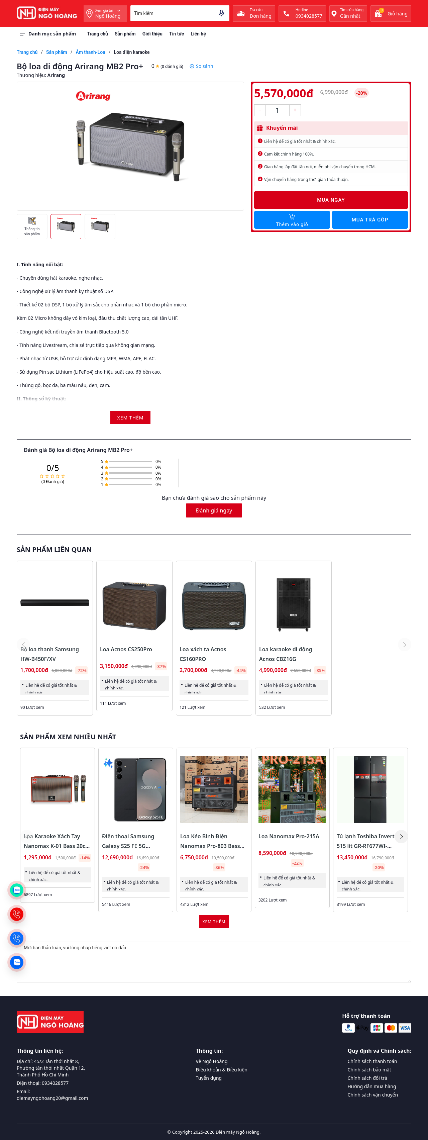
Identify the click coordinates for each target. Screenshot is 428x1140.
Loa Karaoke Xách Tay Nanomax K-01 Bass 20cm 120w (57, 846)
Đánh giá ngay (214, 510)
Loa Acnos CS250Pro (126, 649)
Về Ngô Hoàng (212, 1061)
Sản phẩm (125, 33)
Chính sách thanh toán (372, 1061)
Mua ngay (331, 200)
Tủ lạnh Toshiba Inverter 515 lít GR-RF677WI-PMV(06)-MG (368, 846)
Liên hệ (198, 33)
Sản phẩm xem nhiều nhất (68, 737)
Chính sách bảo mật (369, 1069)
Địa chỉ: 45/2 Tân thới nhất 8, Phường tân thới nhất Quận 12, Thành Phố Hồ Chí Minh (51, 1068)
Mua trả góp (370, 220)
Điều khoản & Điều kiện (221, 1069)
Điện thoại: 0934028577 (43, 1083)
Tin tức (176, 33)
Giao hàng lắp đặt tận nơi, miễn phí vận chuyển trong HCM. (320, 167)
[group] (130, 146)
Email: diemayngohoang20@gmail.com (52, 1094)
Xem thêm (214, 922)
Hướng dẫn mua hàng (372, 1086)
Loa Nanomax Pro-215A (288, 836)
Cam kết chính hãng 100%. (289, 154)
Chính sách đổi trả (367, 1078)
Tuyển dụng (209, 1078)
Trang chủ (97, 33)
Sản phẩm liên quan (54, 550)
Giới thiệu (152, 33)
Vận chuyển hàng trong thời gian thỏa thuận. (306, 179)
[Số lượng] (277, 110)
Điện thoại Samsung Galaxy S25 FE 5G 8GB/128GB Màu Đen (129, 846)
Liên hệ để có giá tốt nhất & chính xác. (300, 141)
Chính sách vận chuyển (373, 1094)
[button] (401, 836)
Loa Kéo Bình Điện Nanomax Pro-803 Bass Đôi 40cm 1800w (210, 846)
